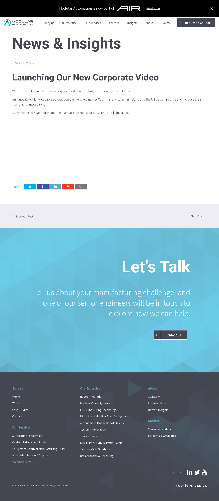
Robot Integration (91, 396)
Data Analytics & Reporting (97, 456)
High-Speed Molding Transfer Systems (104, 416)
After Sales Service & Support (31, 455)
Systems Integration (93, 429)
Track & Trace (88, 436)
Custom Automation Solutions (31, 442)
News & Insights (158, 410)
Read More (153, 8)
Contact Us (167, 335)
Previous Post (24, 216)
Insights (132, 23)
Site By (191, 485)
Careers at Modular (160, 429)
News (16, 63)
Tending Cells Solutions (95, 449)
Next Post (197, 216)
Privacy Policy (47, 485)
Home (16, 396)
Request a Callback (194, 22)
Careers (114, 23)
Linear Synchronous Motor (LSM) (101, 442)
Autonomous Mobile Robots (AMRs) (102, 423)
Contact (167, 23)
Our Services (93, 23)
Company (154, 396)
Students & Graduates (162, 436)
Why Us (49, 23)
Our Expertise (68, 23)
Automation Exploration (27, 436)
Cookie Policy (61, 485)
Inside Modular (157, 403)
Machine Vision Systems (95, 403)
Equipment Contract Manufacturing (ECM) (38, 449)
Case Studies (20, 410)
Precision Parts (21, 462)
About (149, 23)
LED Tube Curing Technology (98, 410)
